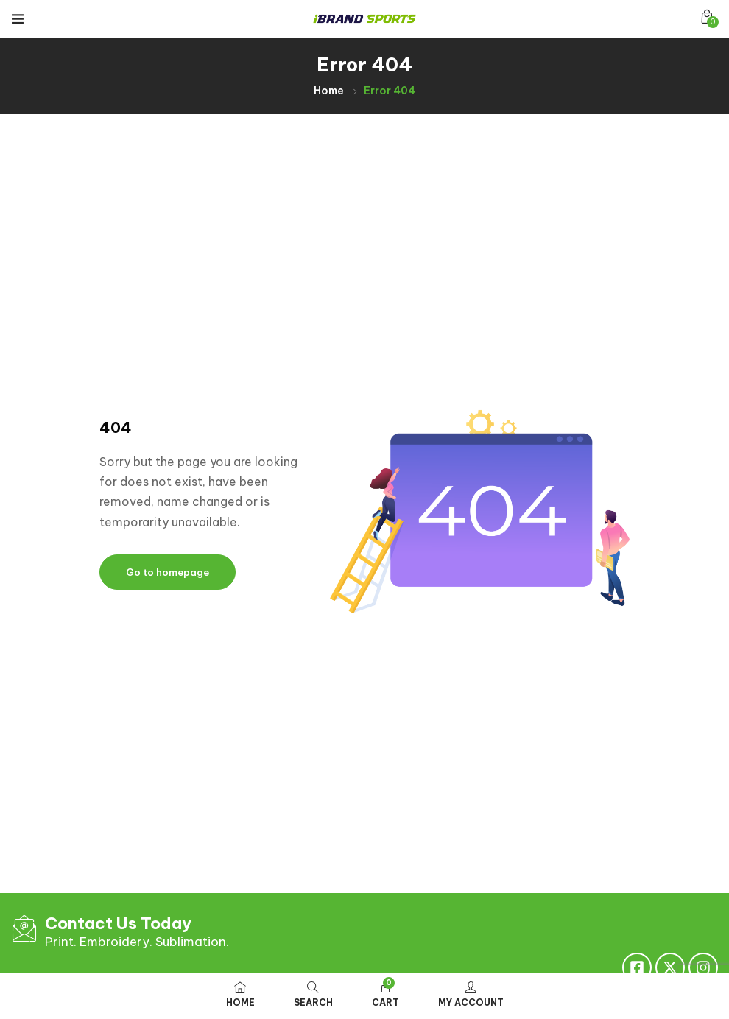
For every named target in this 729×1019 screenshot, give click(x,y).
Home (329, 90)
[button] (707, 16)
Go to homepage (167, 572)
